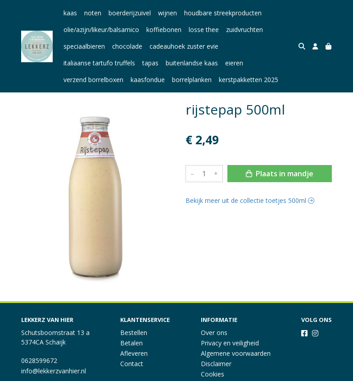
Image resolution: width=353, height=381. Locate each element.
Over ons (214, 332)
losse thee (204, 29)
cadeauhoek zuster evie (183, 46)
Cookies (212, 374)
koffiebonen (163, 29)
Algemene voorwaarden (236, 353)
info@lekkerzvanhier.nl (53, 371)
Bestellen (133, 332)
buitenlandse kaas (192, 63)
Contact (131, 363)
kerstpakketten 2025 (248, 79)
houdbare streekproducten (223, 13)
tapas (150, 63)
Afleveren (134, 353)
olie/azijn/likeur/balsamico (101, 29)
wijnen (167, 13)
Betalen (131, 343)
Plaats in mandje (279, 174)
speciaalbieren (84, 46)
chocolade (127, 46)
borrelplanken (192, 79)
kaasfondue (148, 79)
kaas (70, 13)
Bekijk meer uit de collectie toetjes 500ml (250, 200)
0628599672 (39, 360)
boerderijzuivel (130, 13)
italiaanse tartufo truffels (99, 63)
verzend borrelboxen (93, 79)
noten (92, 13)
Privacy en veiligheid (230, 343)
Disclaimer (216, 363)
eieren (234, 63)
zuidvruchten (244, 29)
